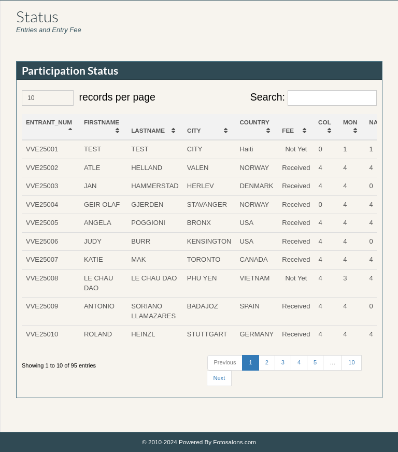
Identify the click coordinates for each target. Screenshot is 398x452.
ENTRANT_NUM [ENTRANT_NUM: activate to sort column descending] (49, 122)
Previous (225, 362)
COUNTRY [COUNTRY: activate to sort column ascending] (254, 122)
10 (351, 362)
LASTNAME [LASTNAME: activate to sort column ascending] (148, 130)
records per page (88, 98)
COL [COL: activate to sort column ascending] (324, 122)
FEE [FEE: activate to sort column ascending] (288, 130)
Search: (313, 98)
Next (219, 378)
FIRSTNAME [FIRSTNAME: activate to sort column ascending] (101, 122)
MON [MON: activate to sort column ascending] (350, 122)
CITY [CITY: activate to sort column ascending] (194, 130)
